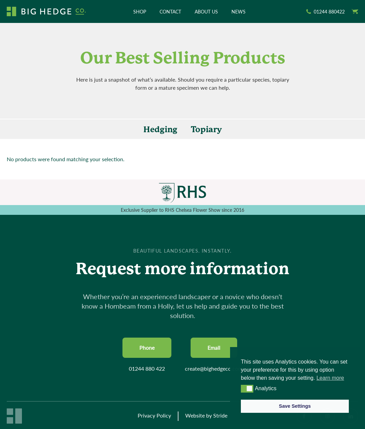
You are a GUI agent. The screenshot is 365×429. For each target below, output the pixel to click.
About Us (206, 11)
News (238, 11)
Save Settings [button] (295, 406)
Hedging (160, 129)
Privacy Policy (154, 415)
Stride (220, 415)
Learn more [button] (330, 378)
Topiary (206, 129)
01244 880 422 (147, 368)
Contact (170, 11)
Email (213, 347)
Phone (147, 347)
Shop (139, 11)
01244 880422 (329, 11)
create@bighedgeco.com (214, 368)
